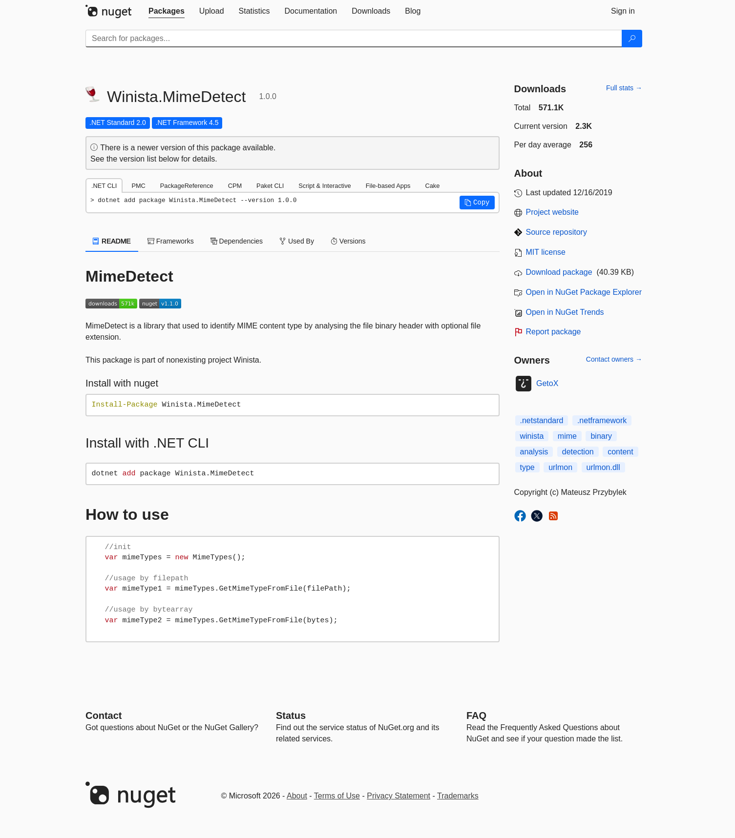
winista (532, 436)
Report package (553, 331)
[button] (477, 202)
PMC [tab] (138, 185)
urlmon (560, 467)
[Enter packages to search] (353, 38)
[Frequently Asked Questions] (476, 715)
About (297, 796)
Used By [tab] (296, 241)
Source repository (556, 232)
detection (578, 452)
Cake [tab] (432, 185)
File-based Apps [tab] (388, 185)
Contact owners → (614, 359)
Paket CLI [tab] (270, 185)
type (527, 467)
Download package (559, 272)
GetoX (547, 383)
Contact (103, 715)
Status (291, 715)
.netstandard (542, 420)
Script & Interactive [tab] (324, 185)
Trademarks (458, 796)
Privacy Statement (398, 796)
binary (601, 436)
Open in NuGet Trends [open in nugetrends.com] (565, 312)
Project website (552, 212)
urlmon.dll (603, 467)
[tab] (166, 11)
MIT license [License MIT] (546, 252)
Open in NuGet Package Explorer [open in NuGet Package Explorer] (584, 292)
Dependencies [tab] (236, 241)
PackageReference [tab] (186, 185)
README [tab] (112, 241)
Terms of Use (337, 796)
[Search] (632, 38)
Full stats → (624, 88)
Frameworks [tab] (170, 241)
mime (567, 436)
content (620, 452)
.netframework (602, 420)
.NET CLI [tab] (104, 185)
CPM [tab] (235, 185)
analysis (534, 452)
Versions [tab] (348, 241)
